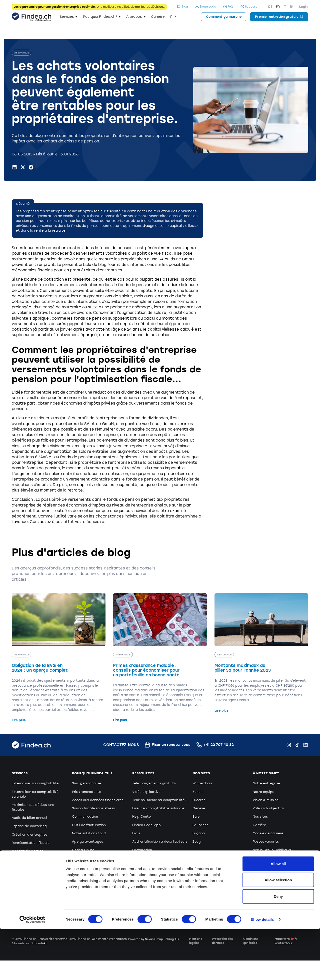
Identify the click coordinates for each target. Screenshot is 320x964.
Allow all (278, 898)
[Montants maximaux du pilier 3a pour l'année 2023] (261, 653)
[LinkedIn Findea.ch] (14, 167)
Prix (173, 16)
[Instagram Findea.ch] (289, 745)
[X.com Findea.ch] (23, 167)
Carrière (158, 16)
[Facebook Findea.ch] (31, 167)
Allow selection (278, 915)
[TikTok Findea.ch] (297, 745)
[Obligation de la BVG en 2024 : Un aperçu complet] (59, 658)
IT (285, 6)
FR (278, 6)
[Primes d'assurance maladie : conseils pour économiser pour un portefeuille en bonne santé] (160, 658)
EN (292, 6)
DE (270, 6)
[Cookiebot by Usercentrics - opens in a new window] (32, 954)
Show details (262, 954)
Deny (278, 931)
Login (303, 6)
